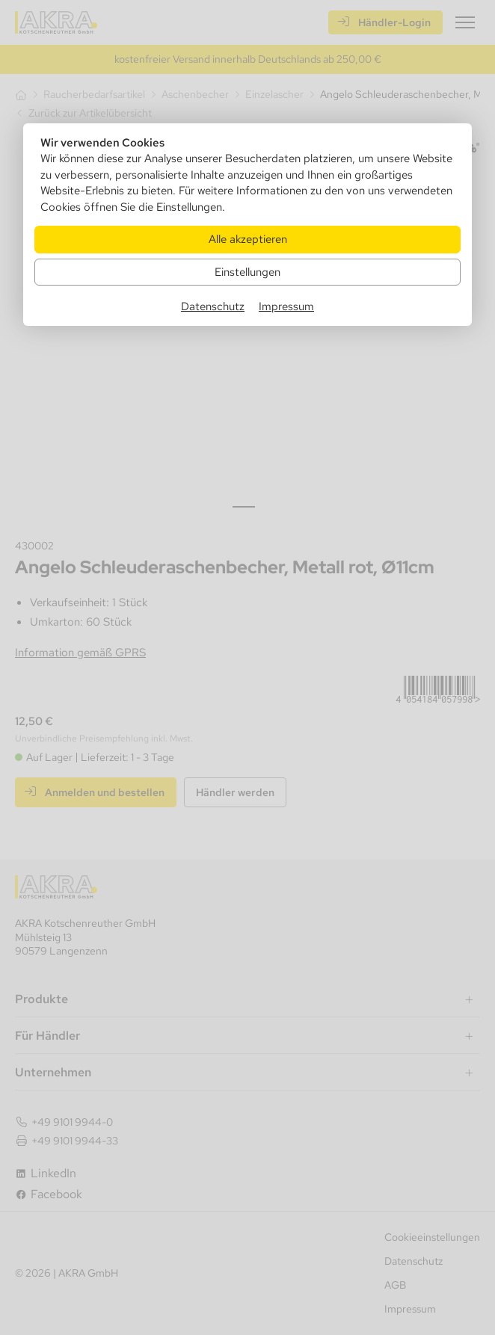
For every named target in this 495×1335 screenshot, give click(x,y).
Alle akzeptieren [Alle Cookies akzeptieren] (248, 239)
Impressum (286, 306)
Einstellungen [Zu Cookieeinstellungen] (247, 272)
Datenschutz (213, 306)
